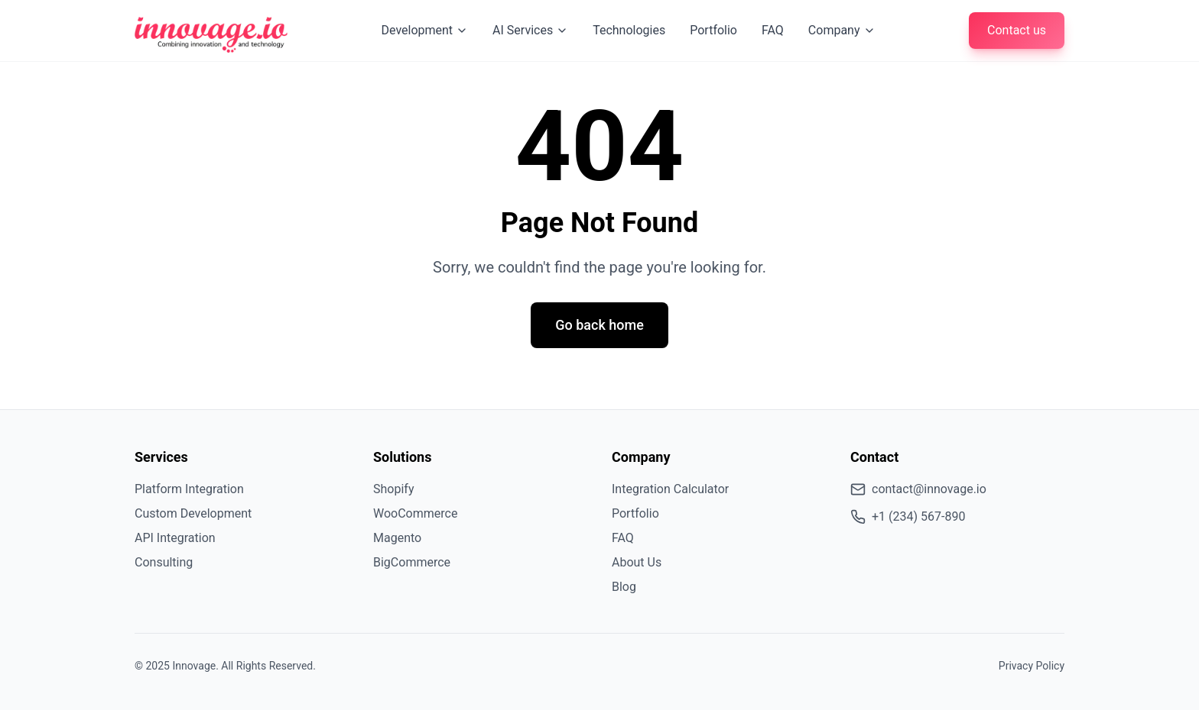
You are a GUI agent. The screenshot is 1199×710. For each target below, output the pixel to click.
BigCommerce (411, 562)
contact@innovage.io (918, 489)
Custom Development (193, 513)
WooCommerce (415, 513)
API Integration (175, 538)
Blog (624, 586)
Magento (397, 538)
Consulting (164, 562)
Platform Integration (189, 489)
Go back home (599, 325)
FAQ (773, 30)
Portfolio (713, 30)
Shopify (393, 489)
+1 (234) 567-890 (907, 516)
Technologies (629, 30)
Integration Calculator (670, 489)
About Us (636, 562)
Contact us (1016, 30)
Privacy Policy (1031, 666)
